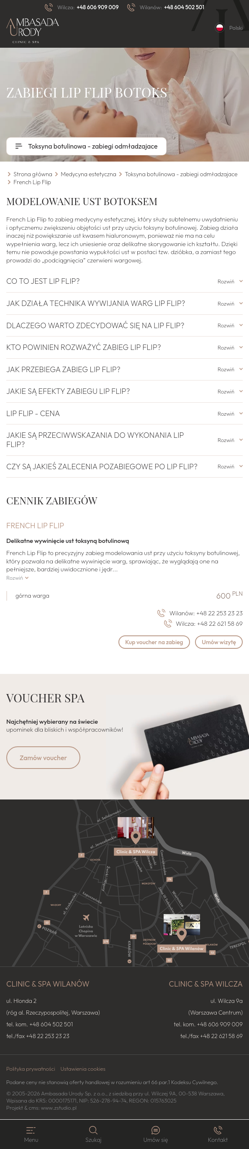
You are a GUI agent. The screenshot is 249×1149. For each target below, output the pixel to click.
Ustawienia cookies (82, 1069)
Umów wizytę (218, 642)
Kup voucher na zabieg (152, 642)
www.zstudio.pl (59, 1107)
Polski (236, 27)
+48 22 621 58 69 (220, 623)
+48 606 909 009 (97, 7)
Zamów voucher (43, 758)
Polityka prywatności (30, 1069)
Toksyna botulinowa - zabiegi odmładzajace (92, 146)
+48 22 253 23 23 (219, 613)
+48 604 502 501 (184, 7)
